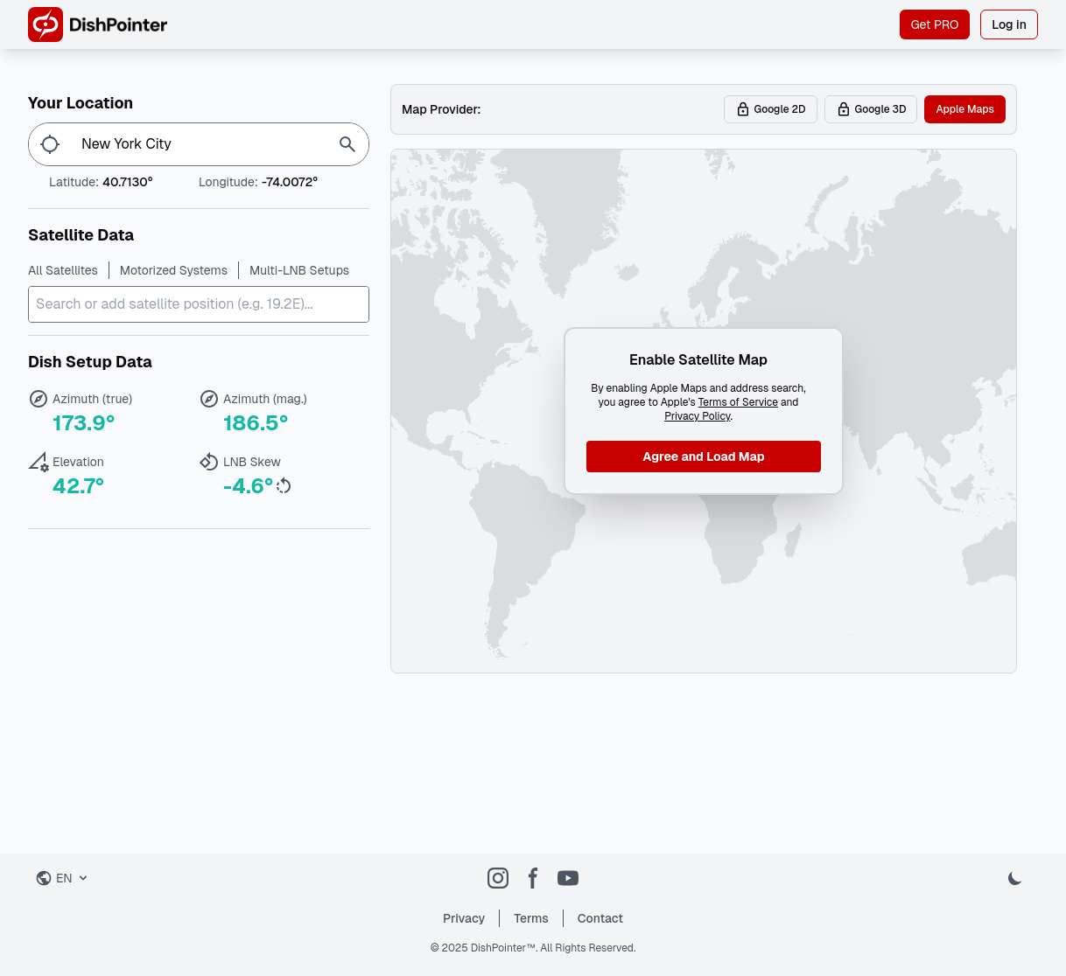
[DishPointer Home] (97, 24)
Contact (600, 918)
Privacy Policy (697, 416)
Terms (531, 918)
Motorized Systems (174, 270)
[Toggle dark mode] (1015, 878)
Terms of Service (738, 402)
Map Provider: (441, 109)
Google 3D (871, 109)
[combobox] (198, 304)
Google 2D (770, 109)
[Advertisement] (703, 772)
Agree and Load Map (703, 456)
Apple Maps (965, 109)
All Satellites (63, 270)
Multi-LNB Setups (299, 270)
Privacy (464, 918)
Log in (1009, 24)
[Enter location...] (198, 144)
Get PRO (935, 24)
